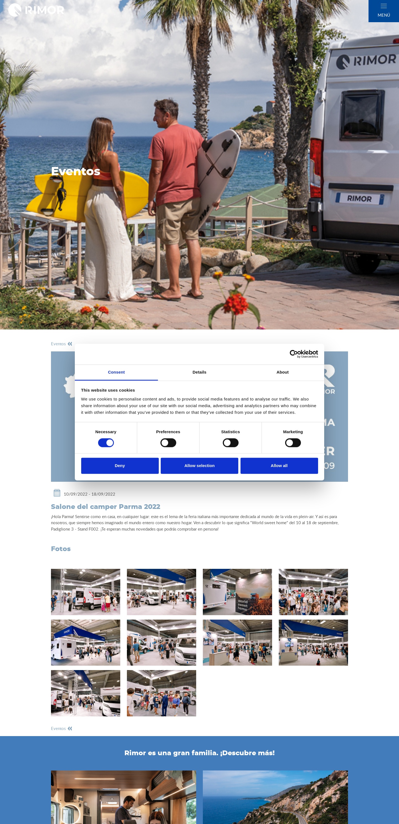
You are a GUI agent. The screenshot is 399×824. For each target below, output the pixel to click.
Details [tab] (199, 372)
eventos (62, 343)
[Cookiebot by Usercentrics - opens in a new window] (294, 354)
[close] (384, 6)
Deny (120, 465)
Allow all (279, 465)
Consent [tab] (116, 372)
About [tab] (283, 372)
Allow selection (199, 465)
